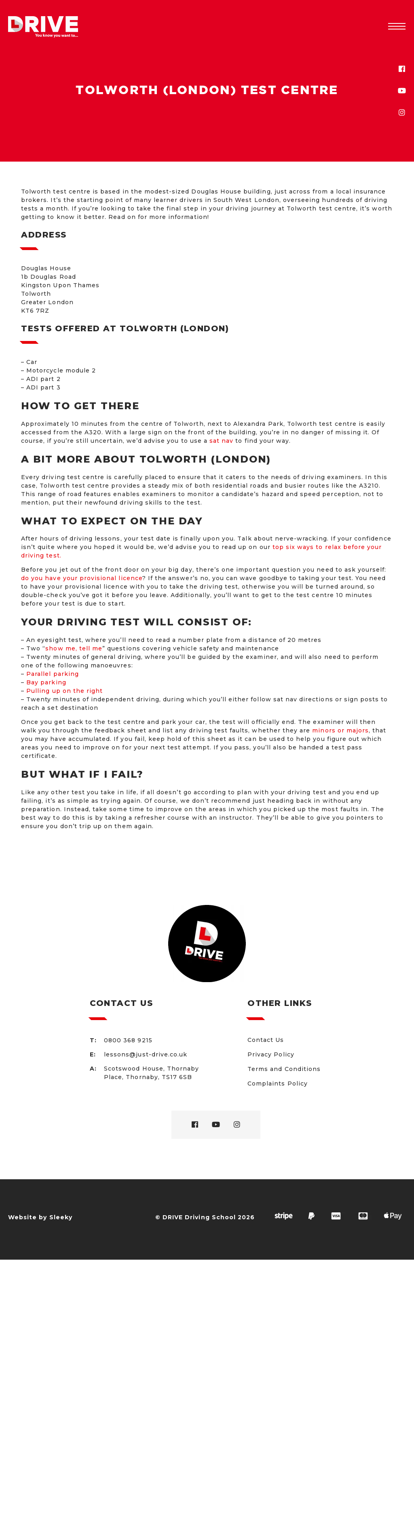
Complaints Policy (277, 1083)
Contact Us (265, 1040)
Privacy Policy (270, 1054)
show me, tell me (73, 648)
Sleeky (60, 1217)
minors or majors (340, 730)
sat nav (221, 440)
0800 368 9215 (128, 1040)
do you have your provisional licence (81, 578)
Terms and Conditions (284, 1069)
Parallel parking (52, 673)
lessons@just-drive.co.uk (145, 1054)
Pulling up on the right (64, 690)
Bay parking (46, 682)
